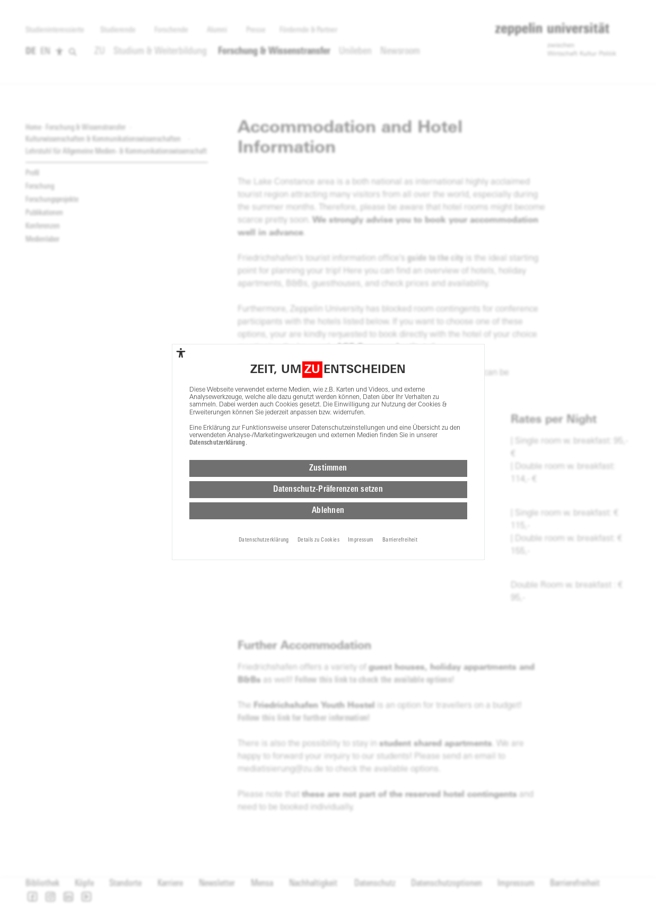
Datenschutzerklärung (217, 443)
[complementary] (180, 352)
